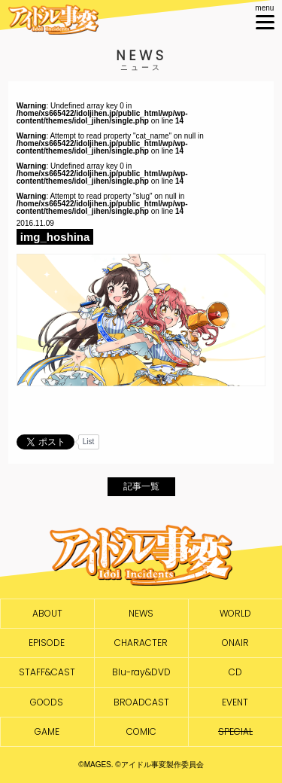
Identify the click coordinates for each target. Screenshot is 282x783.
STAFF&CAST (47, 672)
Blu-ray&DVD (141, 672)
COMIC (141, 731)
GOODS (46, 702)
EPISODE (47, 642)
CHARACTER (141, 642)
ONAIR (235, 642)
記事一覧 (141, 486)
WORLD (235, 613)
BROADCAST (141, 702)
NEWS (141, 613)
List (89, 441)
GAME (47, 731)
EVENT (235, 702)
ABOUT (47, 613)
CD (235, 672)
